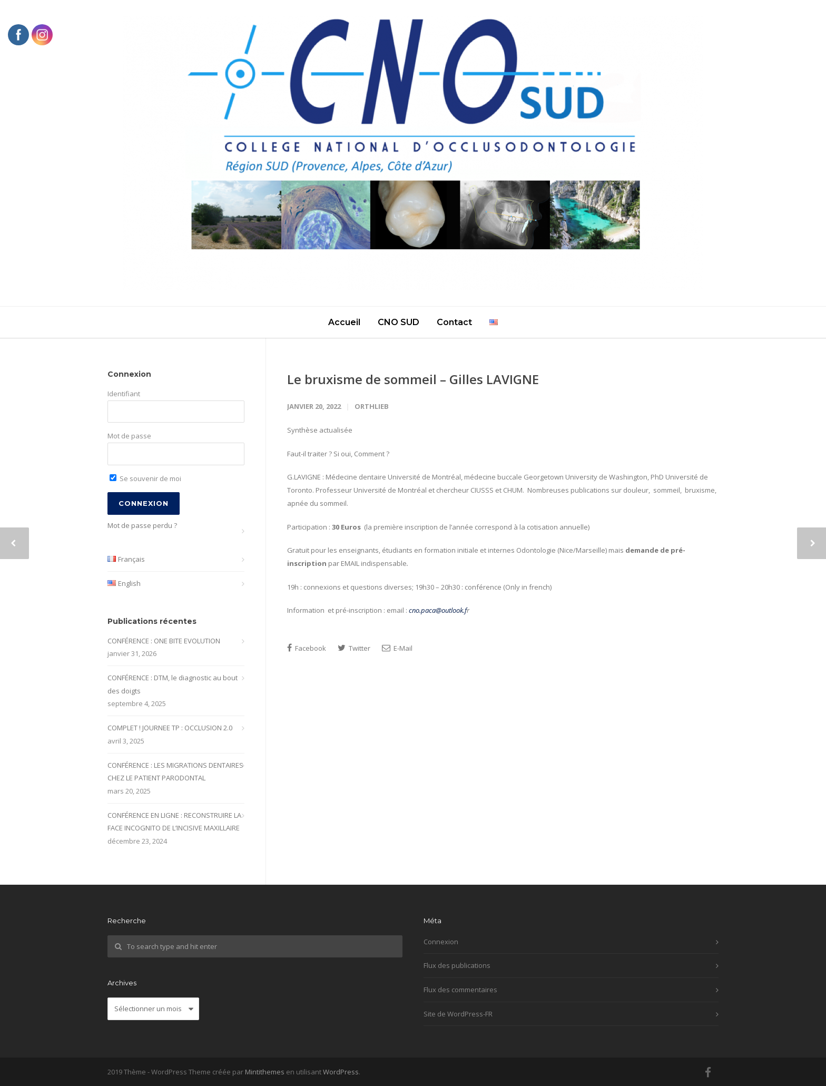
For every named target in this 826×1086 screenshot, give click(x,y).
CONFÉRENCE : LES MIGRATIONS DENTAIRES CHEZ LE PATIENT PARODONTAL (175, 771)
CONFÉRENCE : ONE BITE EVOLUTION (163, 640)
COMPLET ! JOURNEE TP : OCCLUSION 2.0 (169, 727)
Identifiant (123, 393)
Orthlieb (372, 406)
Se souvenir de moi (145, 478)
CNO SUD (398, 322)
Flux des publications (457, 965)
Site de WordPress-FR (458, 1014)
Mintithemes (264, 1072)
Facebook (306, 648)
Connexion (441, 941)
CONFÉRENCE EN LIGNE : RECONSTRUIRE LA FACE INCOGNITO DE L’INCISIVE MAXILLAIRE (174, 821)
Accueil (344, 322)
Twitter (354, 648)
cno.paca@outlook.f (438, 610)
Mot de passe (129, 436)
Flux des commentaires (460, 989)
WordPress (341, 1072)
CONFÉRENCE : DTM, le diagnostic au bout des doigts (172, 684)
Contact (454, 322)
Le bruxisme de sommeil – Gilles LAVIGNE (413, 379)
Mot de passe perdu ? (142, 525)
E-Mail (397, 648)
